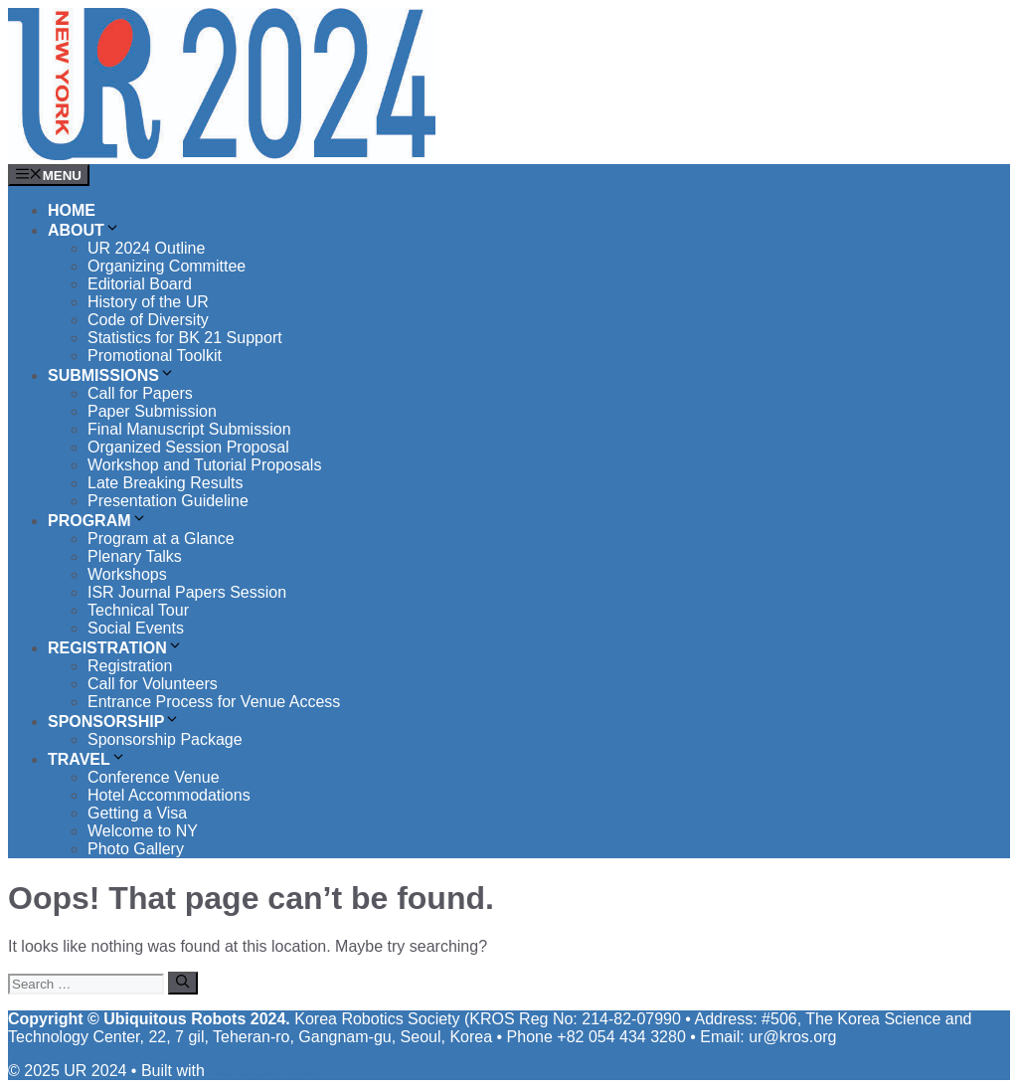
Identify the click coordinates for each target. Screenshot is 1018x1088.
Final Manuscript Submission (189, 429)
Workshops (127, 574)
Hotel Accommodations (169, 795)
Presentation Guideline (168, 500)
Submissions (111, 375)
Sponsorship (114, 721)
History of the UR (148, 301)
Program (97, 520)
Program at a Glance (161, 538)
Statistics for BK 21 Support (184, 337)
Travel (87, 759)
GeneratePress (262, 1070)
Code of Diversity (148, 319)
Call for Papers (140, 393)
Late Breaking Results (165, 482)
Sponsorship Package (165, 739)
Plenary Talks (134, 556)
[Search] (182, 983)
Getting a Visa (137, 813)
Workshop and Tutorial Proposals (204, 464)
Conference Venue (153, 777)
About (84, 230)
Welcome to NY (142, 830)
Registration (115, 647)
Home (71, 210)
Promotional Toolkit (154, 355)
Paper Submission (152, 411)
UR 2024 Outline (146, 248)
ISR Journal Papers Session (186, 592)
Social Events (135, 628)
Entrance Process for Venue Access (213, 701)
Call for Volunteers (152, 683)
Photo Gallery (135, 848)
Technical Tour (138, 610)
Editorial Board (139, 283)
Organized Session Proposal (188, 447)
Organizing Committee (166, 266)
